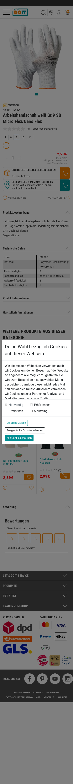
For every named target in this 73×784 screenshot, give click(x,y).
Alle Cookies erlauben (19, 437)
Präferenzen (42, 405)
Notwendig (16, 405)
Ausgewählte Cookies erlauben (25, 430)
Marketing (41, 411)
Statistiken (16, 411)
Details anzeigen (16, 422)
